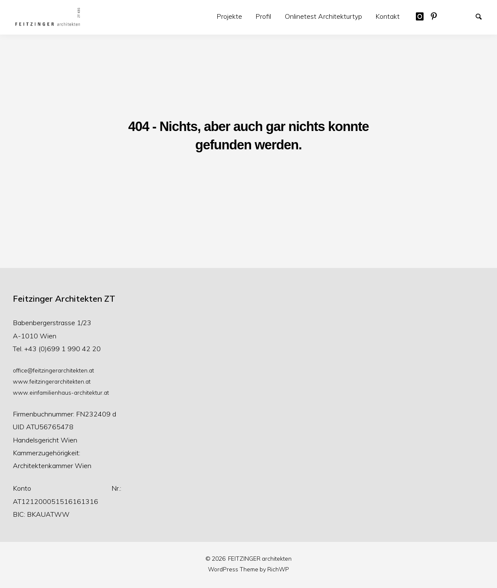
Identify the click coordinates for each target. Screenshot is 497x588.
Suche (482, 16)
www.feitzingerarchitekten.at (52, 381)
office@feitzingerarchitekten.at (53, 370)
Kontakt (388, 16)
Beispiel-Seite (452, 16)
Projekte (229, 16)
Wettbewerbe (467, 16)
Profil (263, 16)
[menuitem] (229, 16)
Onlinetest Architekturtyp (323, 16)
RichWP (278, 569)
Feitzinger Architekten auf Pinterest (437, 16)
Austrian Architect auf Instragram (423, 16)
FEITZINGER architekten (260, 558)
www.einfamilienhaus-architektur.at (61, 392)
